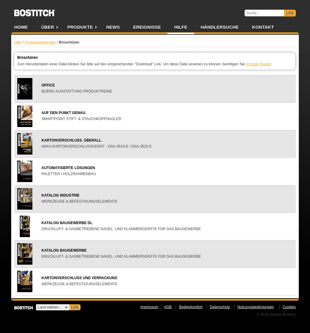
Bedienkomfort (190, 307)
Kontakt (263, 27)
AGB (168, 307)
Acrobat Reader (258, 64)
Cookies (289, 307)
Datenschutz (220, 307)
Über (47, 27)
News (113, 27)
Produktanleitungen (40, 42)
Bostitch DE (34, 10)
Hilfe (180, 27)
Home (21, 27)
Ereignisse (147, 27)
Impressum (149, 307)
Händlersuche (220, 27)
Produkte (80, 27)
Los (290, 13)
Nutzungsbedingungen (255, 307)
